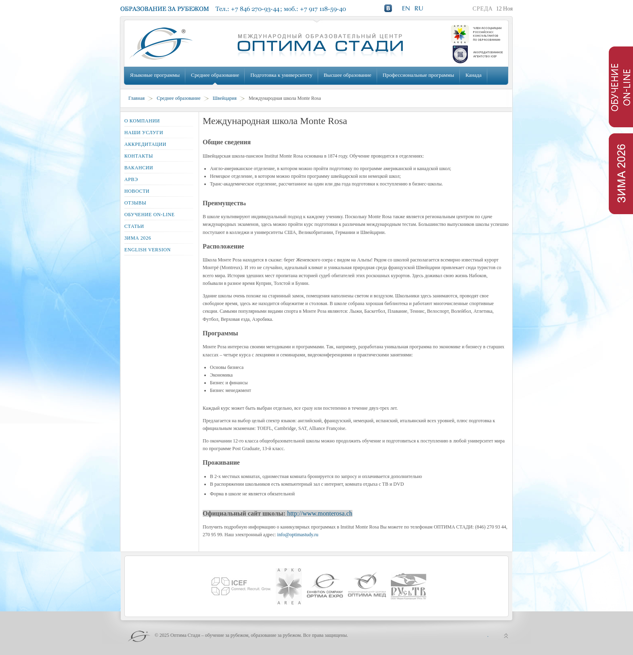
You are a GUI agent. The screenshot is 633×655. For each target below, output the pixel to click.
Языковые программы (155, 75)
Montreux (231, 267)
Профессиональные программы (418, 75)
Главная (136, 98)
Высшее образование (347, 75)
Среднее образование (215, 75)
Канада (473, 75)
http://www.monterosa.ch (319, 513)
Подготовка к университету (281, 75)
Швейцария (225, 98)
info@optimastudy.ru (298, 534)
